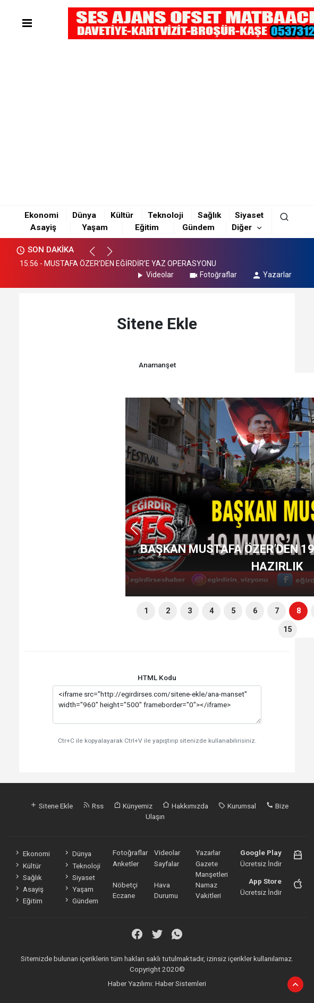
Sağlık (209, 215)
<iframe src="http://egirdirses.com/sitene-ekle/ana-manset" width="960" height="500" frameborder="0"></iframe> (157, 704)
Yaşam (95, 227)
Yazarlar (272, 274)
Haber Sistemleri (180, 983)
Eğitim (147, 227)
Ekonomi (41, 215)
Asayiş (43, 227)
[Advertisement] (157, 122)
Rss (93, 806)
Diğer (242, 227)
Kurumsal (237, 806)
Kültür (122, 215)
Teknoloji (165, 215)
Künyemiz (133, 806)
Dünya (84, 215)
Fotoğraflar (213, 274)
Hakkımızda (185, 806)
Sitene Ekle (51, 806)
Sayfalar (166, 863)
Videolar (154, 274)
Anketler (126, 863)
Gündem (198, 227)
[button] (97, 256)
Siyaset (249, 215)
